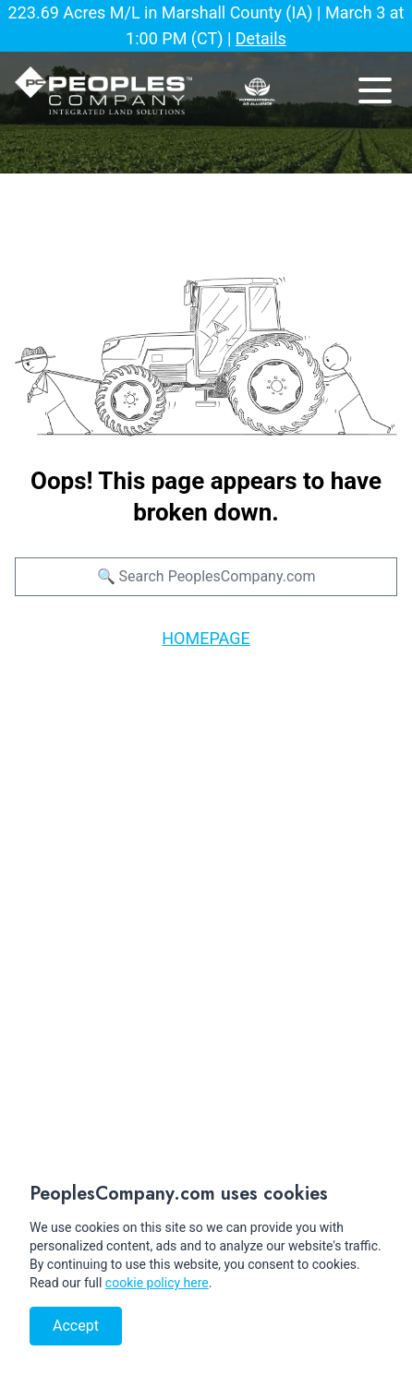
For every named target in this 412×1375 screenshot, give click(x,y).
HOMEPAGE (205, 638)
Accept (76, 1325)
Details (261, 38)
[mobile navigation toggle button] (375, 90)
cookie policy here (157, 1282)
